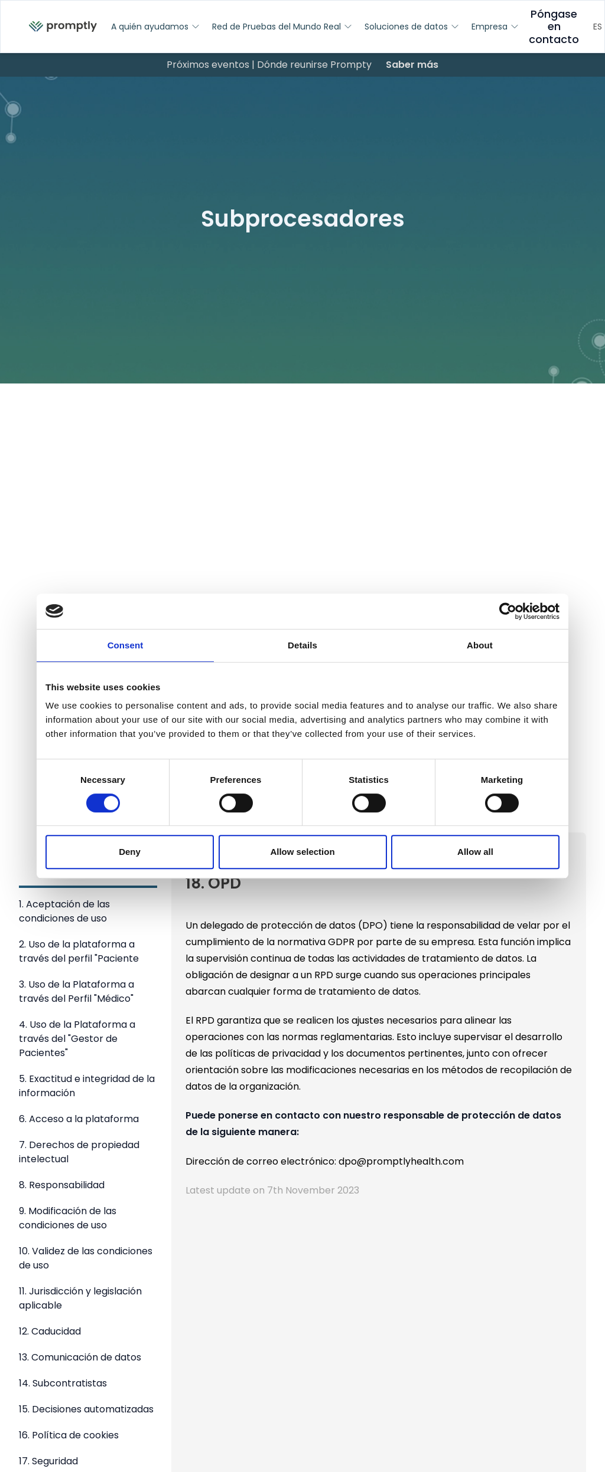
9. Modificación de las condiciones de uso (67, 1218)
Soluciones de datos (412, 26)
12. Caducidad (50, 1331)
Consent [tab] (126, 645)
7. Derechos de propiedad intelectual (79, 1152)
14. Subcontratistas (63, 1383)
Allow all (475, 852)
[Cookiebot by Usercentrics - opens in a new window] (508, 611)
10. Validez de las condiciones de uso (85, 1258)
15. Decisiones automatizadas (86, 1409)
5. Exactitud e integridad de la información (87, 1086)
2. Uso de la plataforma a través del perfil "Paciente (79, 951)
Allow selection (302, 852)
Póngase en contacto (554, 27)
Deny (130, 852)
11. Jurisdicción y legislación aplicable (80, 1298)
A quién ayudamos (155, 26)
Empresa (495, 26)
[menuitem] (63, 27)
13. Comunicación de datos (80, 1357)
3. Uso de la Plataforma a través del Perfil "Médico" (76, 991)
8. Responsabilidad (62, 1185)
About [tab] (480, 645)
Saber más (412, 64)
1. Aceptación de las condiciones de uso (64, 911)
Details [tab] (302, 645)
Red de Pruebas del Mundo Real (282, 26)
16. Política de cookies (69, 1435)
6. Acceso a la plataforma (79, 1119)
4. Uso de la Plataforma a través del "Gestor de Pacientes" (77, 1039)
